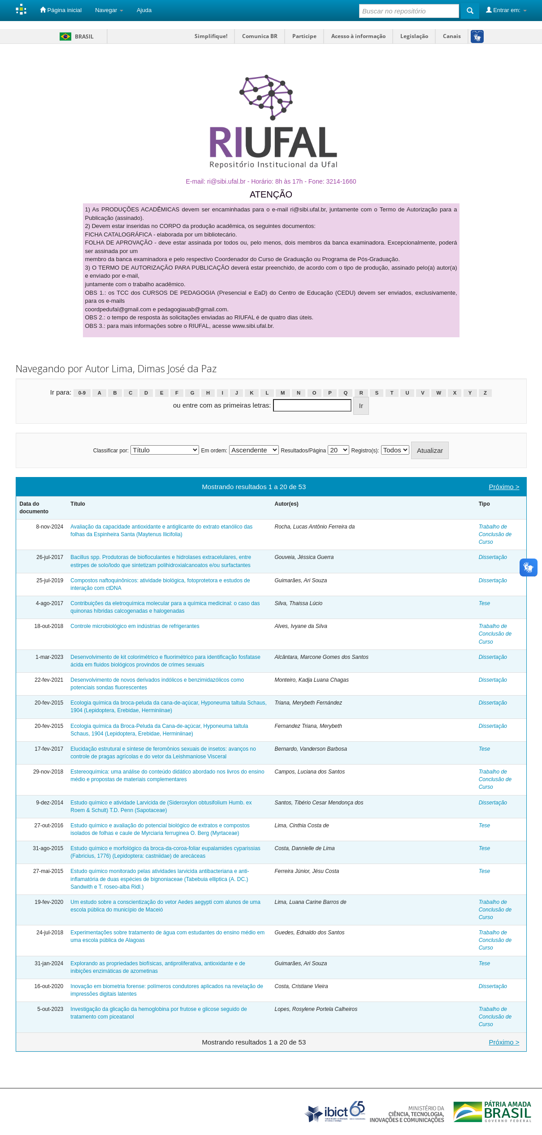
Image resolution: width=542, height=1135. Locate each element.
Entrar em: (506, 9)
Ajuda (144, 10)
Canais (452, 36)
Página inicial (61, 9)
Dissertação (493, 557)
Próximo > (504, 486)
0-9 (82, 393)
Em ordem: (214, 450)
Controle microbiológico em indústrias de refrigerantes (134, 626)
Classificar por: (111, 450)
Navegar (109, 10)
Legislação (414, 36)
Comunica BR (260, 36)
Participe (304, 36)
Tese (484, 603)
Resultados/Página (303, 450)
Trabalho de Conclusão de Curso (495, 534)
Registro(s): (365, 450)
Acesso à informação (358, 36)
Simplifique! (211, 36)
